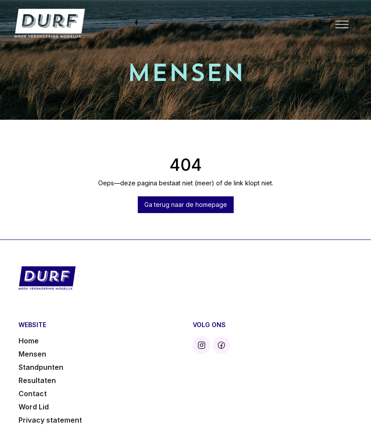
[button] (341, 23)
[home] (50, 23)
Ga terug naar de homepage (185, 204)
